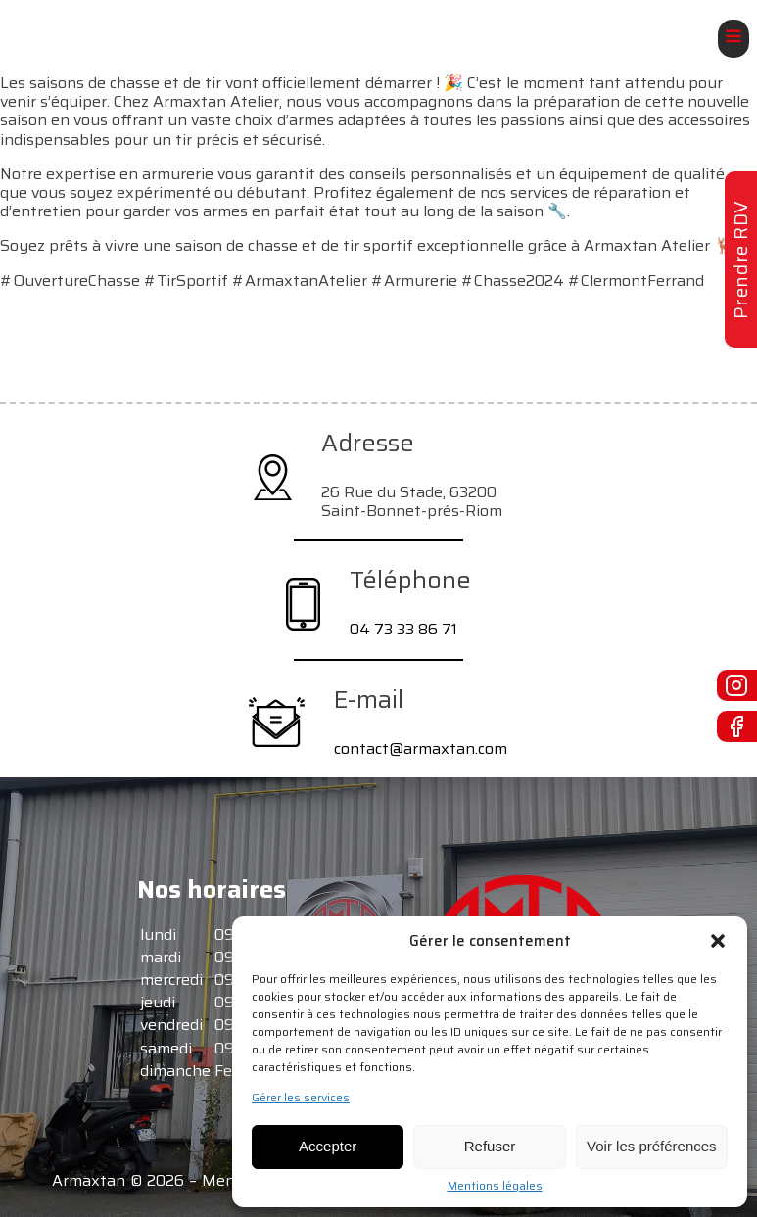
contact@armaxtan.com (420, 748)
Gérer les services (301, 1097)
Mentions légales (495, 1186)
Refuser (490, 1146)
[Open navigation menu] (733, 39)
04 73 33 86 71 (403, 629)
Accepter (327, 1146)
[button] (718, 941)
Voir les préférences (652, 1146)
